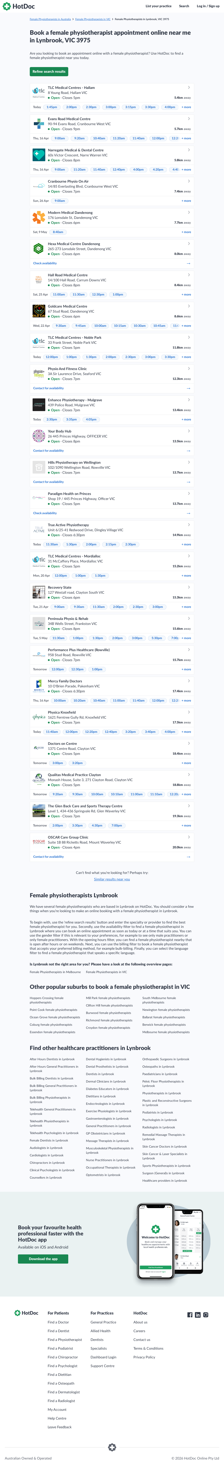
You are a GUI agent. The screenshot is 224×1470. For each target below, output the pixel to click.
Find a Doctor (58, 1322)
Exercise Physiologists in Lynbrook (108, 1111)
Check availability (112, 263)
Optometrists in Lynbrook (103, 1175)
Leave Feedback (60, 1427)
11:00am (59, 294)
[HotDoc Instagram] (206, 1315)
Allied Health (100, 1331)
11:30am (79, 294)
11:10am (156, 794)
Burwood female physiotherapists (108, 1013)
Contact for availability (112, 388)
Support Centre (102, 1366)
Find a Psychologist (62, 1366)
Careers (139, 1331)
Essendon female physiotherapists (52, 1032)
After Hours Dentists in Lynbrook (52, 1059)
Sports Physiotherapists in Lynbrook (166, 1165)
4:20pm (158, 169)
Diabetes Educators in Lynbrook (107, 1089)
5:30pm (157, 638)
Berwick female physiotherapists (164, 1024)
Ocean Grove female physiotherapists (55, 1017)
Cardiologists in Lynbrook (46, 1155)
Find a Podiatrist (60, 1348)
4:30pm (97, 825)
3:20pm (130, 731)
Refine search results (49, 71)
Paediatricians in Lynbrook (159, 1074)
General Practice (103, 1322)
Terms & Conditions (148, 1348)
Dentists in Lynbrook (100, 1074)
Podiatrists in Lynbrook (157, 1112)
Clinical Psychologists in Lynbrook (52, 1170)
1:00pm (118, 294)
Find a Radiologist (61, 1401)
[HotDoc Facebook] (190, 1315)
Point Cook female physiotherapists (53, 1010)
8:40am (58, 232)
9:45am (80, 325)
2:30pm (91, 107)
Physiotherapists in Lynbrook (161, 1093)
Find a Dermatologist (64, 1392)
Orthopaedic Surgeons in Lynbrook (165, 1059)
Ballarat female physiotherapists (163, 1017)
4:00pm (170, 107)
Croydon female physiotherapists (108, 1027)
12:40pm (119, 169)
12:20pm (91, 731)
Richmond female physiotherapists (109, 1020)
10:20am (80, 700)
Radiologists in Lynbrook (158, 1127)
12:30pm (98, 294)
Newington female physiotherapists (166, 1010)
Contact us (141, 1340)
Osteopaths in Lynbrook (158, 1066)
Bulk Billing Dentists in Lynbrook (51, 1078)
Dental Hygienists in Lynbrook (106, 1059)
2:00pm (71, 107)
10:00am (100, 325)
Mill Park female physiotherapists (108, 998)
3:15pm (130, 107)
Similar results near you (112, 879)
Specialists (99, 1348)
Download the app (43, 1259)
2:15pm (111, 544)
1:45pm (52, 107)
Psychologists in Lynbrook (159, 1120)
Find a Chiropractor (63, 1357)
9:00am (60, 138)
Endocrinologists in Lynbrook (105, 1103)
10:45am (159, 325)
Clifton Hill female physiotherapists (109, 1005)
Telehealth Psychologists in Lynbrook (54, 1133)
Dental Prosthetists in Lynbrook (107, 1066)
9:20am (79, 138)
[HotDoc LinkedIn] (198, 1315)
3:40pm (150, 731)
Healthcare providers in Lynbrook (164, 1180)
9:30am (61, 325)
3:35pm (71, 419)
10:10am (117, 794)
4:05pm (91, 419)
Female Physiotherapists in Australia (50, 19)
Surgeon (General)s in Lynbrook (163, 1173)
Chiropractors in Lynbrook (47, 1162)
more (186, 107)
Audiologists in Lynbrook (46, 1148)
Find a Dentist (58, 1331)
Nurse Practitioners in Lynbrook (107, 1160)
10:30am (140, 325)
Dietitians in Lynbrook (101, 1096)
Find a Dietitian (59, 1375)
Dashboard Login (103, 1357)
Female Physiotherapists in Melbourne (55, 972)
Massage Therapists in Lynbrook (107, 1141)
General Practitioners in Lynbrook (108, 1126)
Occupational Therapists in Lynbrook (110, 1167)
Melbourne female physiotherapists (166, 1032)
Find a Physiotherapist (65, 1340)
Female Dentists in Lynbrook (49, 1140)
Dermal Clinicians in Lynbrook (106, 1081)
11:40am (139, 138)
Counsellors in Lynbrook (46, 1177)
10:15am (120, 325)
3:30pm (150, 107)
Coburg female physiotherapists (51, 1024)
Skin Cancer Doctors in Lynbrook (164, 1146)
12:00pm (158, 138)
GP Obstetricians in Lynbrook (105, 1133)
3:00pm (111, 107)
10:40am (99, 138)
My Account (57, 1409)
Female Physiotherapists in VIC (92, 19)
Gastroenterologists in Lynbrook (107, 1118)
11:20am (119, 138)
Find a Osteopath (61, 1383)
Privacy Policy (144, 1357)
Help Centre (57, 1418)
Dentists (97, 1340)
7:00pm (176, 638)
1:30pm (91, 357)
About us (140, 1322)
